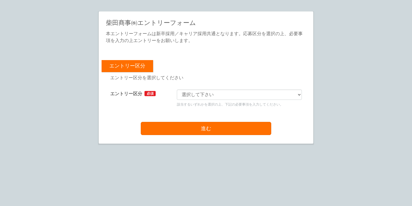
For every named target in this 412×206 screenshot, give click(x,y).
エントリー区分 (133, 93)
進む (206, 128)
